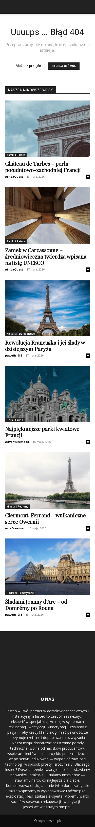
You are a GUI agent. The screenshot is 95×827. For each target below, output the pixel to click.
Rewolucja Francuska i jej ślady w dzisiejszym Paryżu (45, 345)
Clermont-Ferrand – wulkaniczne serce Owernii (45, 518)
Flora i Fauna (15, 420)
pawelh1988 (13, 355)
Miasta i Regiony (17, 506)
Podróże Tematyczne (20, 593)
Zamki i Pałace (16, 155)
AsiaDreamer (15, 528)
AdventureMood (17, 442)
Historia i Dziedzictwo (21, 333)
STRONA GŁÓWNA (64, 66)
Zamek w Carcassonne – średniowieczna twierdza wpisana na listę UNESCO (45, 256)
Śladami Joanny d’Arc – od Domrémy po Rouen (36, 604)
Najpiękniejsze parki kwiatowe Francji (42, 431)
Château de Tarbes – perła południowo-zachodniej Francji (43, 166)
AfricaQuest (14, 176)
